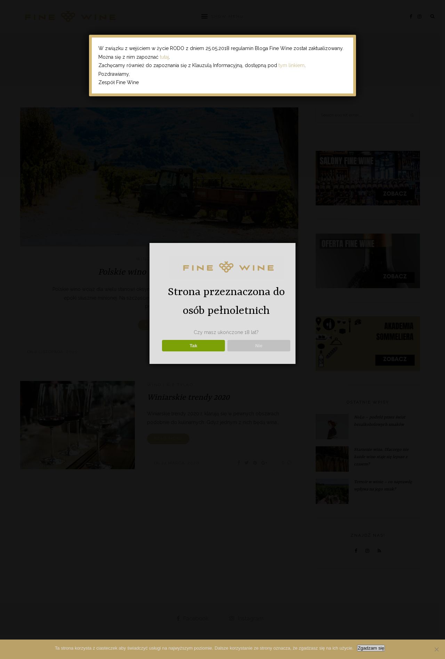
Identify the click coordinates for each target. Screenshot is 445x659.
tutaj (164, 57)
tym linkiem (291, 65)
